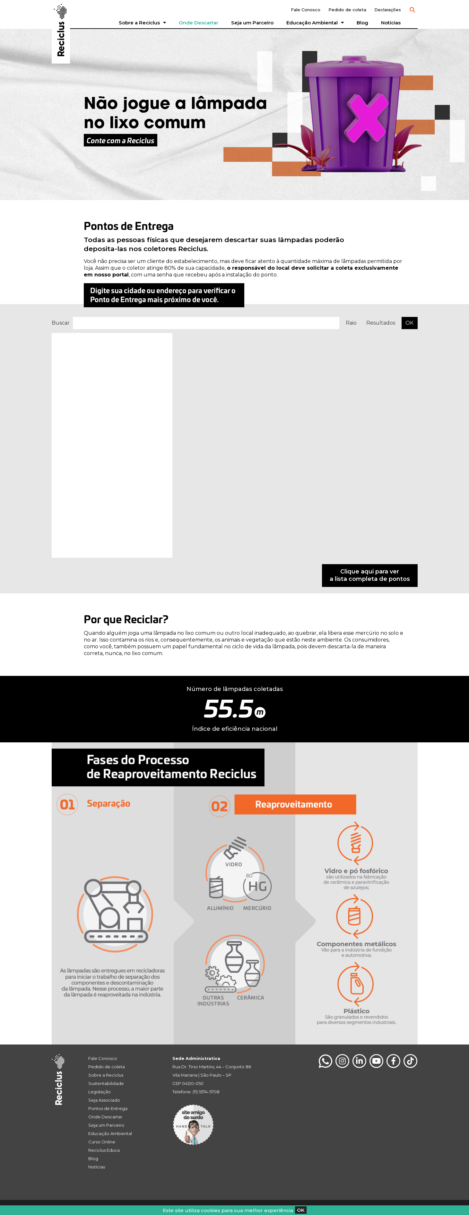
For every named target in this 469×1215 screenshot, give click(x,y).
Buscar (61, 323)
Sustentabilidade (106, 1083)
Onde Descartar (198, 23)
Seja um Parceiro (252, 23)
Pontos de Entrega (107, 1108)
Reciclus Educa (104, 1150)
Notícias (391, 23)
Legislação (99, 1091)
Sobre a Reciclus (142, 22)
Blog (362, 23)
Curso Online (101, 1141)
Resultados (380, 323)
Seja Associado (104, 1100)
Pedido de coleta (347, 9)
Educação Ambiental (315, 22)
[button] (412, 10)
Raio (351, 323)
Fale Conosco (305, 9)
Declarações (387, 9)
